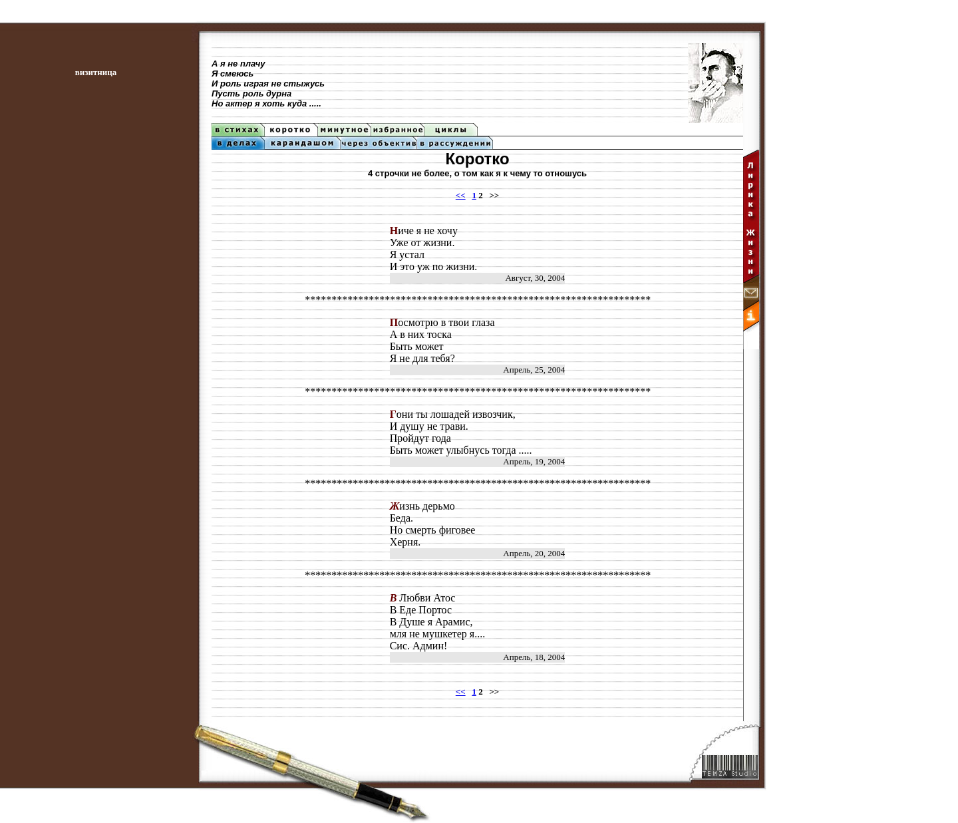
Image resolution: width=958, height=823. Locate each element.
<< (461, 195)
